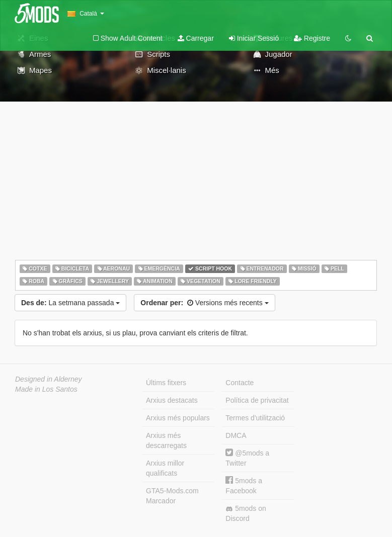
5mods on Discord (245, 513)
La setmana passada (70, 303)
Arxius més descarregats (166, 440)
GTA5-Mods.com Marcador (172, 496)
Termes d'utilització (255, 418)
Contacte (239, 383)
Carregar (196, 38)
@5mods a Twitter (247, 458)
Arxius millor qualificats (165, 468)
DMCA (235, 435)
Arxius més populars (178, 418)
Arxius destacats (172, 400)
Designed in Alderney (48, 379)
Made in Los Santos (46, 389)
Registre (312, 38)
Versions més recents (204, 303)
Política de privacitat (256, 400)
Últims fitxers (166, 383)
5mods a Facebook (243, 485)
